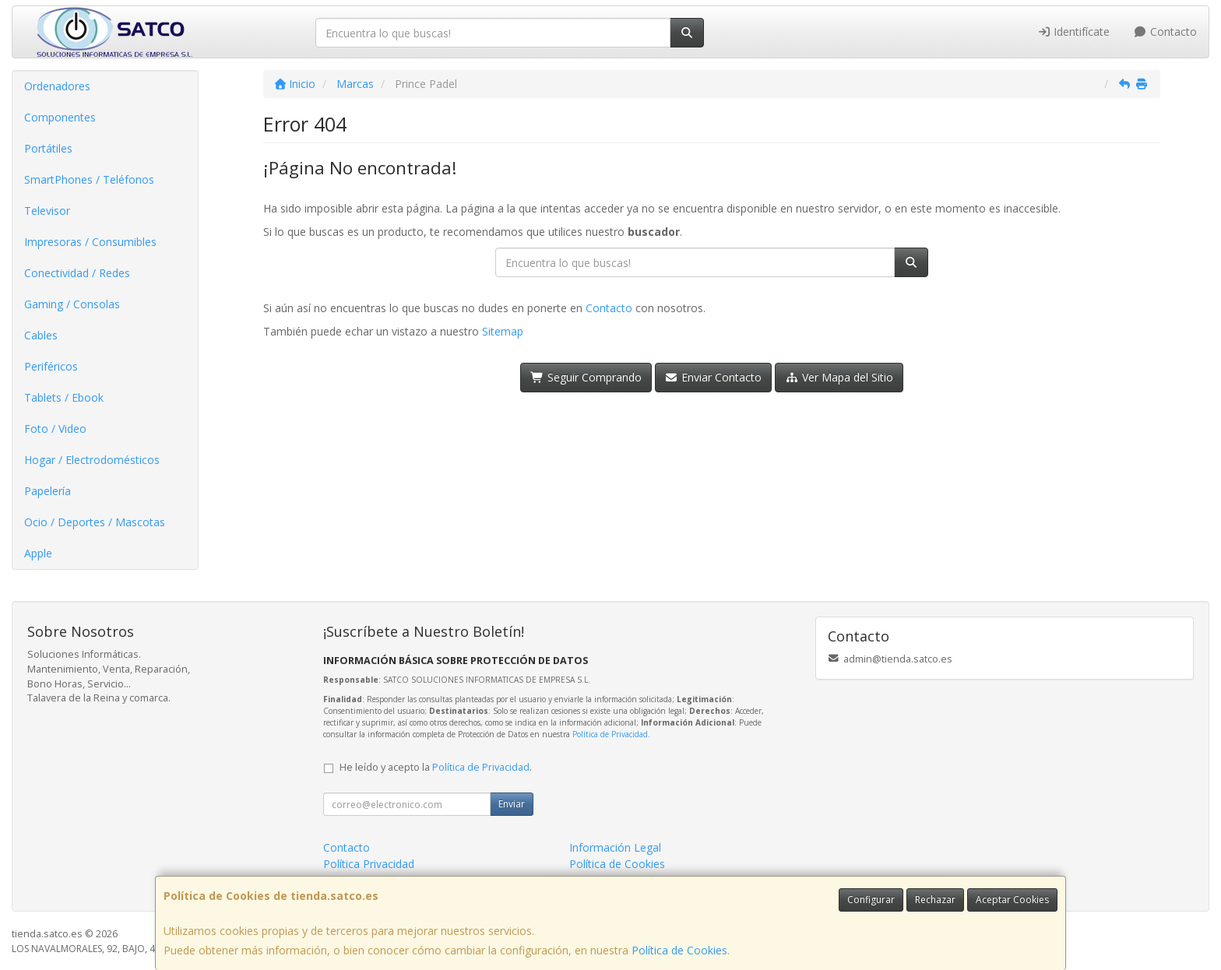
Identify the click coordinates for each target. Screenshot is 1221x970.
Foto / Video (55, 428)
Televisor (47, 210)
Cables (41, 335)
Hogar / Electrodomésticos (92, 459)
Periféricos (51, 366)
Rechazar (935, 899)
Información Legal (615, 847)
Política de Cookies (679, 950)
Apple (38, 553)
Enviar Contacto (713, 377)
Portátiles (48, 148)
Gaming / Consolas (72, 304)
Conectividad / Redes (77, 272)
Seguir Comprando (586, 377)
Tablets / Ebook (64, 397)
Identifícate (1073, 31)
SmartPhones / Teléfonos (89, 179)
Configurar (871, 899)
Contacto (1165, 31)
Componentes (60, 117)
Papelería (47, 490)
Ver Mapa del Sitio (839, 377)
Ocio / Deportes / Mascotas (94, 522)
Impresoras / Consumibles (90, 241)
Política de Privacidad (610, 734)
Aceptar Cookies (1012, 899)
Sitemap (502, 331)
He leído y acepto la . (436, 767)
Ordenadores (57, 86)
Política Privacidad (368, 863)
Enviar (511, 803)
